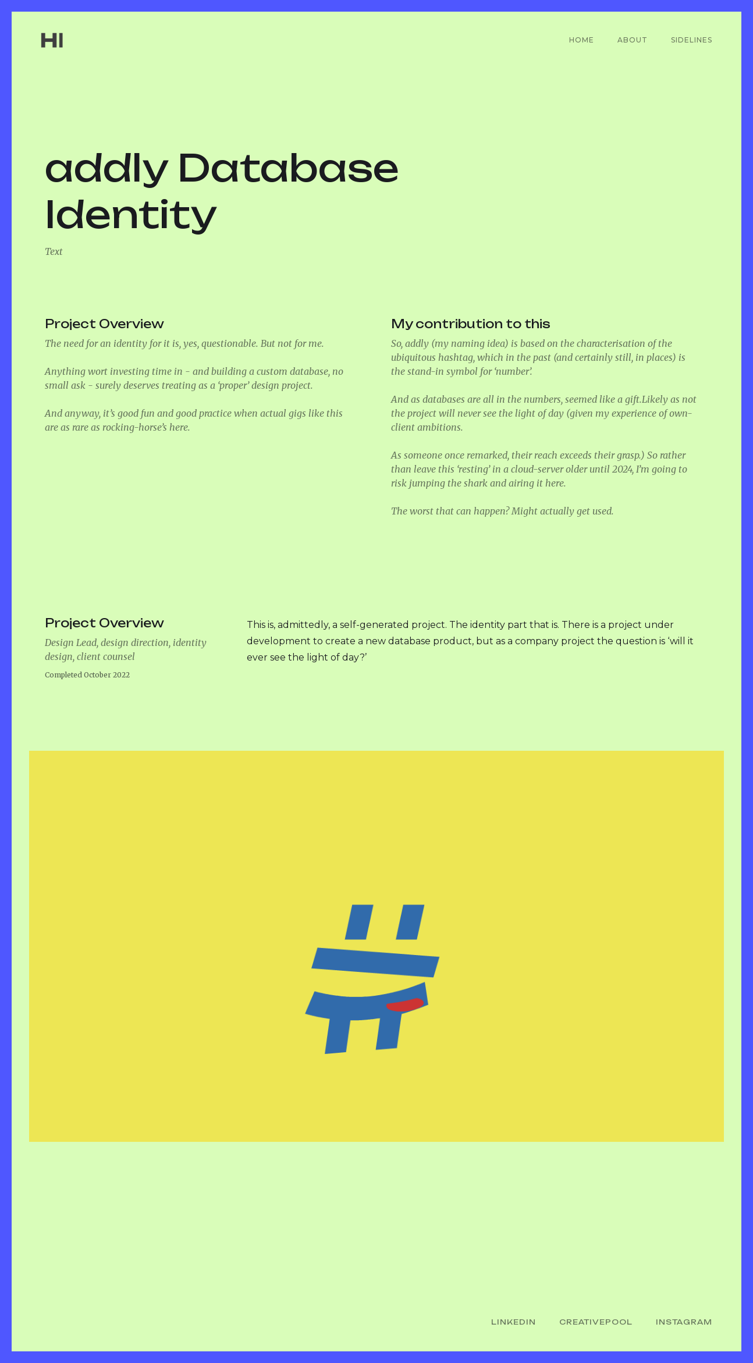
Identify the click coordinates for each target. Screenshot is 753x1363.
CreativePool (596, 1322)
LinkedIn (513, 1322)
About (632, 40)
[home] (71, 40)
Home (581, 40)
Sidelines (691, 40)
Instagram (684, 1322)
